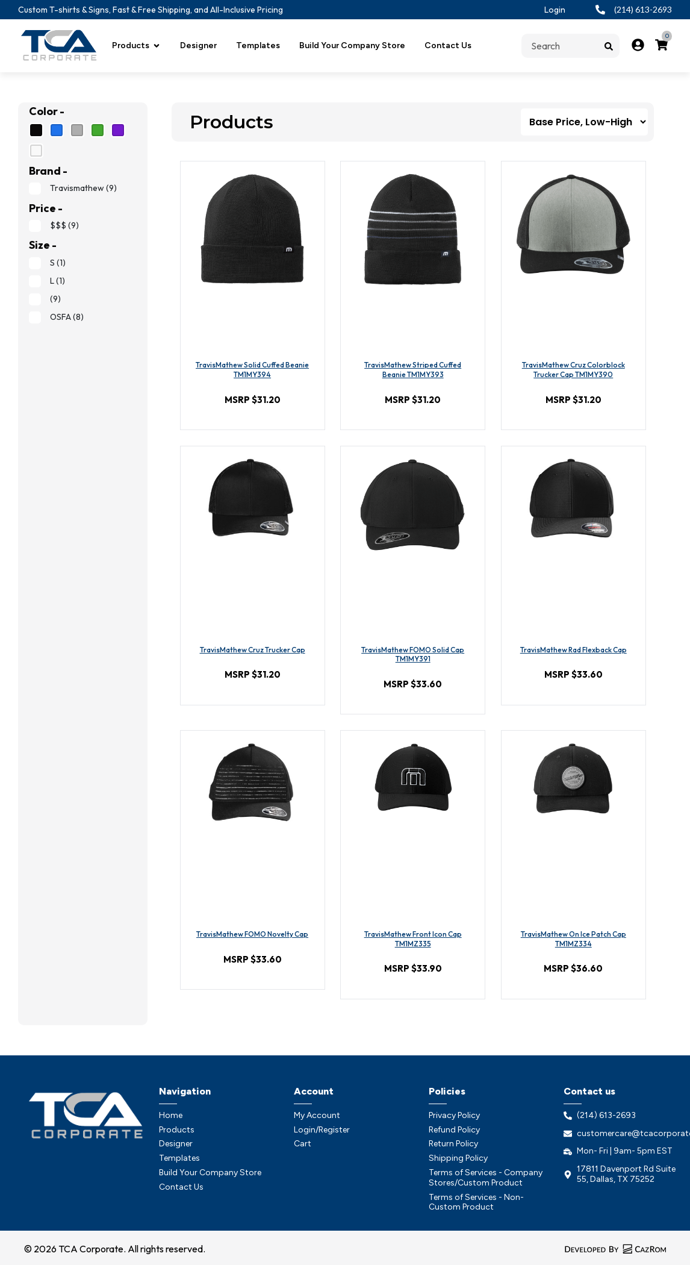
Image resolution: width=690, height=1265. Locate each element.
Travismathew (73, 188)
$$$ (54, 225)
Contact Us (447, 45)
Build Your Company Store (352, 45)
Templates (258, 45)
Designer (198, 45)
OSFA (56, 316)
